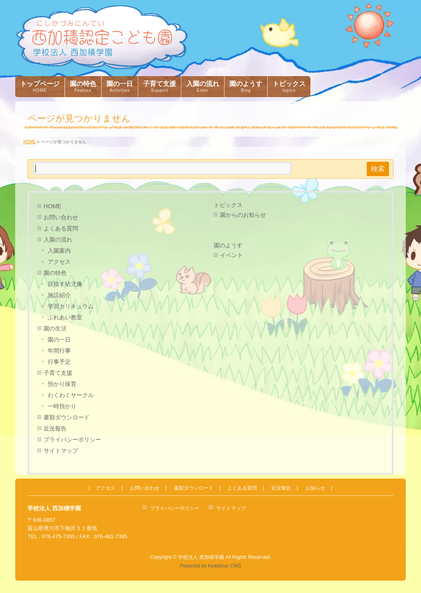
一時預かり (62, 406)
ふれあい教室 (65, 317)
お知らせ (315, 488)
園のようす (228, 245)
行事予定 (59, 361)
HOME (52, 206)
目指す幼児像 (65, 284)
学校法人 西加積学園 (201, 557)
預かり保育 (62, 384)
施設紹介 (59, 295)
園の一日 (59, 339)
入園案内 (59, 250)
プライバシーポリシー (72, 439)
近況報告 (55, 428)
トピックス (228, 205)
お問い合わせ (61, 217)
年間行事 (59, 350)
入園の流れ (58, 239)
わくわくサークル (71, 395)
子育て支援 (58, 373)
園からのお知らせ (243, 215)
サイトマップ (61, 450)
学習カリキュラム (71, 306)
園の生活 (55, 328)
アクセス (59, 261)
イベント (231, 255)
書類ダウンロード (67, 417)
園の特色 (55, 273)
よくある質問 (61, 228)
